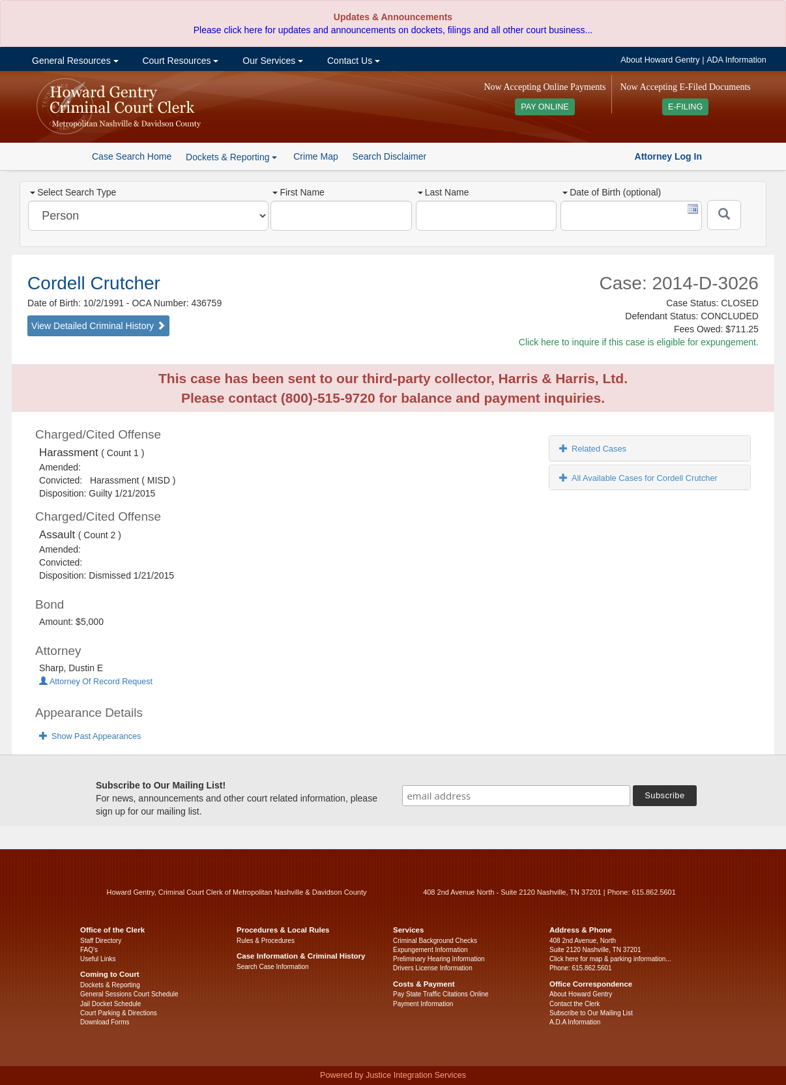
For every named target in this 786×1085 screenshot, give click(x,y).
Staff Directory (100, 940)
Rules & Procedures (266, 940)
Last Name (443, 192)
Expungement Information (430, 949)
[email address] (516, 795)
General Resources (73, 60)
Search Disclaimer (390, 156)
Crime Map (315, 156)
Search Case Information (273, 966)
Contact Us (352, 60)
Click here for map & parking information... (610, 958)
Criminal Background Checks (435, 940)
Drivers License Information (433, 968)
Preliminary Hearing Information (439, 958)
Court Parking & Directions (118, 1013)
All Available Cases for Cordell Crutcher (638, 478)
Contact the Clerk (574, 1003)
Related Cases (592, 449)
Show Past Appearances (90, 736)
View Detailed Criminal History (98, 326)
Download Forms (105, 1022)
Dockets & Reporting (110, 985)
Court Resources (179, 60)
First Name (298, 192)
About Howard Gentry (659, 60)
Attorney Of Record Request (96, 681)
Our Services (271, 60)
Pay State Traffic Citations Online (441, 994)
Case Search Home (131, 156)
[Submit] (724, 215)
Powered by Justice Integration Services (393, 1075)
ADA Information (736, 60)
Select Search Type (73, 192)
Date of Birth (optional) (611, 192)
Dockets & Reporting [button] (231, 157)
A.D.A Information (574, 1022)
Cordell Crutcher (93, 283)
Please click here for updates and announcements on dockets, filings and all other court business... (393, 30)
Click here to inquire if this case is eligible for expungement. (639, 342)
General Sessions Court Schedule (129, 994)
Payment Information (423, 1003)
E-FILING (685, 106)
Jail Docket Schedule (110, 1003)
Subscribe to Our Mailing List (591, 1013)
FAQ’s (89, 949)
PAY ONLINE (545, 106)
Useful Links (97, 958)
